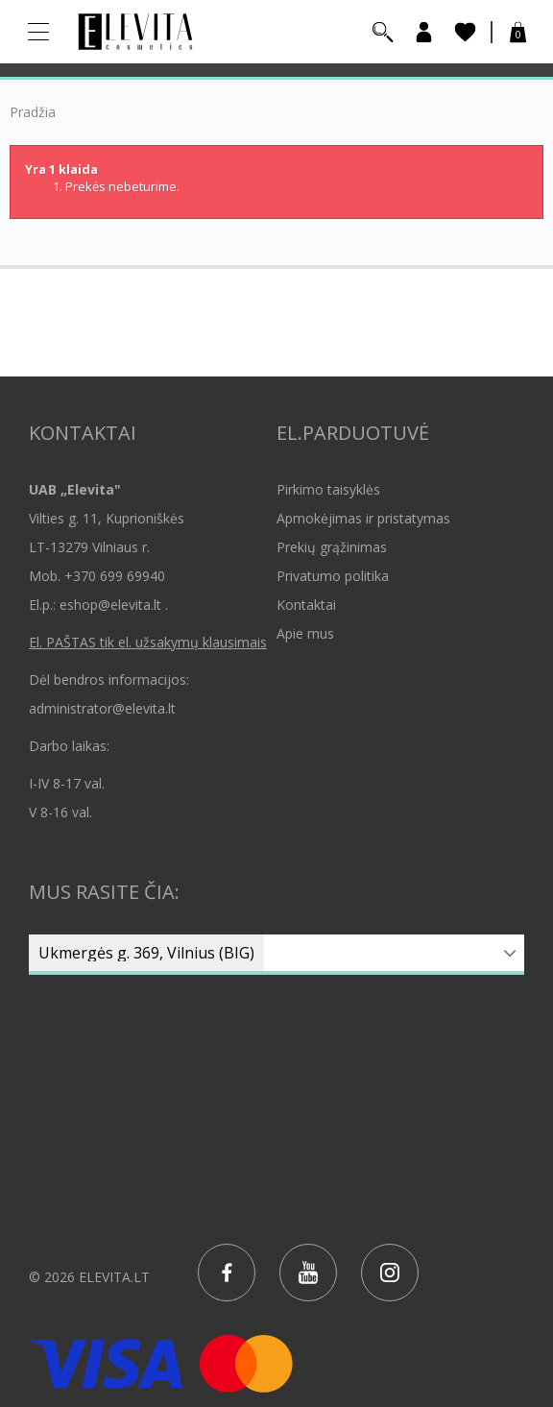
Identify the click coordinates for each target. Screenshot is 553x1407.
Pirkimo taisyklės (328, 489)
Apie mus (305, 633)
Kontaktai (306, 604)
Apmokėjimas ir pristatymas (363, 518)
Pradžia (33, 112)
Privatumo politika (332, 576)
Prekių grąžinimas (331, 547)
